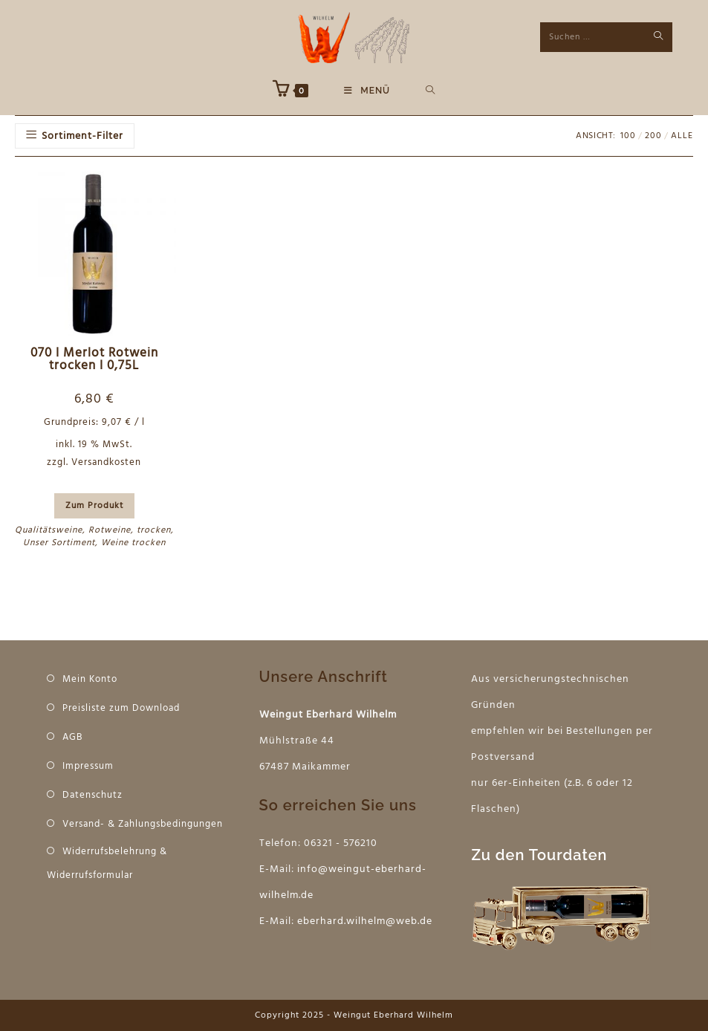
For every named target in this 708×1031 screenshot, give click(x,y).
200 (653, 136)
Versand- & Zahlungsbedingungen (142, 824)
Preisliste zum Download (121, 708)
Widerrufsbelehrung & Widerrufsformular (107, 864)
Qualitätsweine (48, 530)
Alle (682, 136)
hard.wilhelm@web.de (376, 921)
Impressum (88, 766)
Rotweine (109, 530)
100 (628, 136)
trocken (154, 530)
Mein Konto (89, 679)
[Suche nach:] (430, 91)
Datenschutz (92, 795)
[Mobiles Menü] (367, 91)
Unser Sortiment (59, 543)
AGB (72, 737)
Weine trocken (133, 543)
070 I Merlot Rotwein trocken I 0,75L (94, 360)
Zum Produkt (94, 505)
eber (308, 921)
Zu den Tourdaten (539, 855)
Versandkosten (106, 462)
